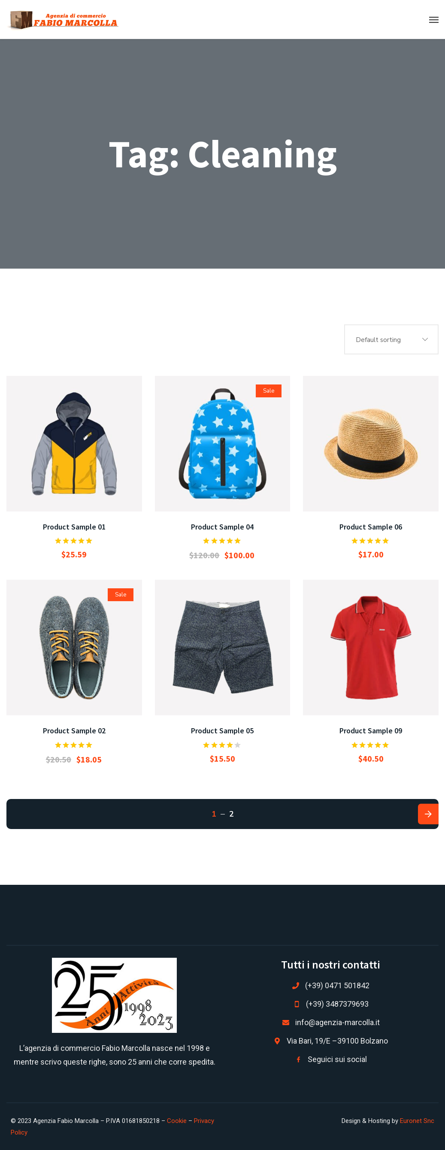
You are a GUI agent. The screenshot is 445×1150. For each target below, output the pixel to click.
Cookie (177, 1121)
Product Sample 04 (222, 527)
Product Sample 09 (370, 730)
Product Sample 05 (222, 730)
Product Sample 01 (74, 527)
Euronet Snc (417, 1121)
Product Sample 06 (370, 527)
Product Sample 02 (74, 730)
